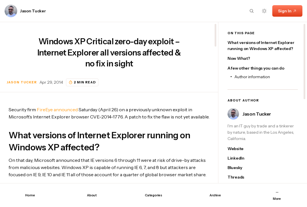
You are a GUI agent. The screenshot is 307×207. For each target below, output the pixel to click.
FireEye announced (57, 109)
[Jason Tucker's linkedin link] (240, 158)
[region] (109, 102)
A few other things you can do (256, 68)
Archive (215, 195)
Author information (252, 76)
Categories (153, 195)
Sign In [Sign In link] (287, 11)
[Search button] (251, 11)
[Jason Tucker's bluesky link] (240, 167)
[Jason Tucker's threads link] (240, 177)
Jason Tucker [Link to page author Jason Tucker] (33, 11)
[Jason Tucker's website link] (240, 149)
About (92, 195)
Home (30, 195)
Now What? (239, 58)
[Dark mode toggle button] (264, 11)
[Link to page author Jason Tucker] (11, 11)
